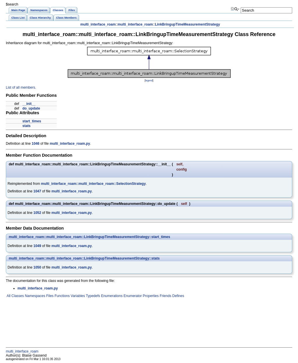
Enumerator (132, 296)
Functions (62, 296)
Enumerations (111, 296)
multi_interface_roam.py (70, 144)
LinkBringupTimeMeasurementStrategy (187, 24)
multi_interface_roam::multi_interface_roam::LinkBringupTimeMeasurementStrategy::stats (84, 258)
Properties (150, 296)
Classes (17, 296)
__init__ (29, 104)
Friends (165, 296)
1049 (37, 246)
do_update (31, 108)
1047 (37, 191)
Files (49, 296)
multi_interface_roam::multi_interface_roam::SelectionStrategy (93, 184)
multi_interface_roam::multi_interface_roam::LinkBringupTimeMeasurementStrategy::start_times (89, 237)
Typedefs (92, 296)
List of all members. (21, 87)
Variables (77, 296)
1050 (37, 267)
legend (148, 80)
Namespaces (34, 296)
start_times (31, 121)
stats (26, 126)
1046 (36, 144)
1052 (37, 213)
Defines (177, 296)
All (8, 296)
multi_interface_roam (98, 24)
